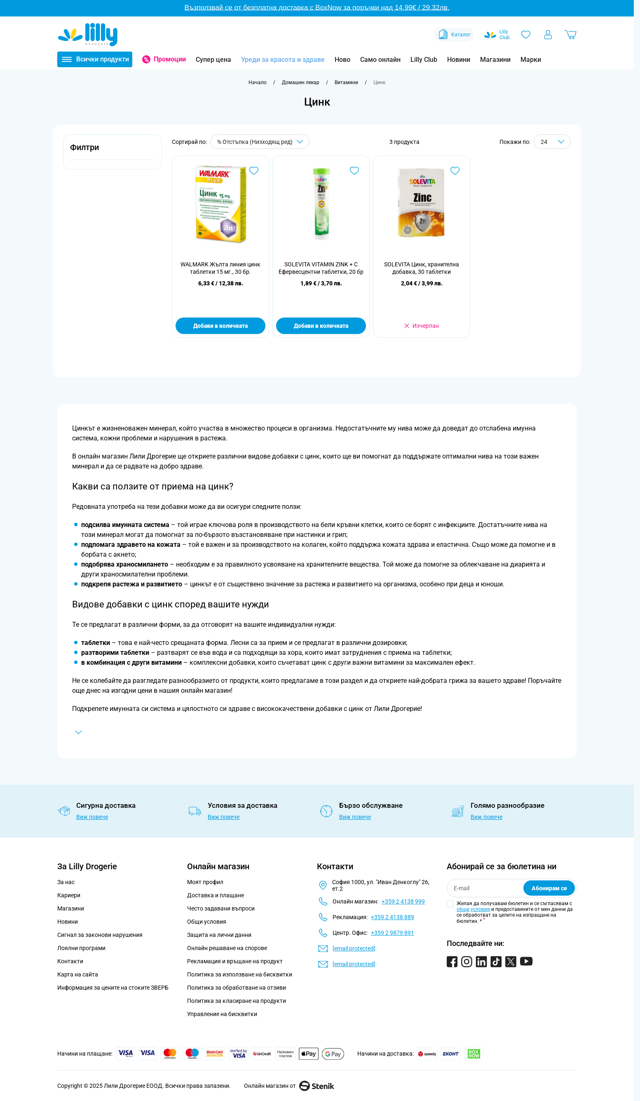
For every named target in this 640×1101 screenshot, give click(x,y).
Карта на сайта (77, 974)
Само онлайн (380, 60)
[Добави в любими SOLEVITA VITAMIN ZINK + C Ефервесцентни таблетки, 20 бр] (354, 170)
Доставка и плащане (215, 895)
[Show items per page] (552, 141)
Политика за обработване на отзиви (236, 987)
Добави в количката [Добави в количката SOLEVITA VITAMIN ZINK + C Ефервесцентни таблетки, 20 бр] (321, 325)
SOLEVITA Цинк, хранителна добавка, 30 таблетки (421, 268)
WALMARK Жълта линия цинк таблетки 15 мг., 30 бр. (220, 268)
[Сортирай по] (259, 141)
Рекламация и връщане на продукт (235, 961)
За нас (66, 882)
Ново (342, 60)
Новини (458, 60)
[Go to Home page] (87, 34)
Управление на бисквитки (222, 1014)
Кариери (68, 895)
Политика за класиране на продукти (236, 1000)
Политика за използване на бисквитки (239, 974)
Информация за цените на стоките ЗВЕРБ (113, 987)
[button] (112, 151)
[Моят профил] (548, 34)
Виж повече (92, 817)
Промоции (170, 59)
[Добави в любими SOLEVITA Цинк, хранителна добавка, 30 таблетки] (455, 170)
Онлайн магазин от (289, 1085)
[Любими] (526, 34)
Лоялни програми (81, 948)
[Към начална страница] (257, 82)
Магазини (495, 60)
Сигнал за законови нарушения (100, 935)
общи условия (473, 909)
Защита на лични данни (219, 935)
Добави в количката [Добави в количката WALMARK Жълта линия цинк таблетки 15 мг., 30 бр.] (220, 325)
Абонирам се (549, 888)
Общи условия (206, 921)
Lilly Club (423, 60)
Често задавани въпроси (221, 908)
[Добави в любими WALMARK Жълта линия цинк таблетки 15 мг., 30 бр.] (254, 170)
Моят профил (205, 882)
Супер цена (213, 60)
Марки (530, 60)
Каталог (454, 34)
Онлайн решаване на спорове (227, 948)
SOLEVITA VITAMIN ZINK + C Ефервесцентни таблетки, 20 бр (321, 268)
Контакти (70, 961)
